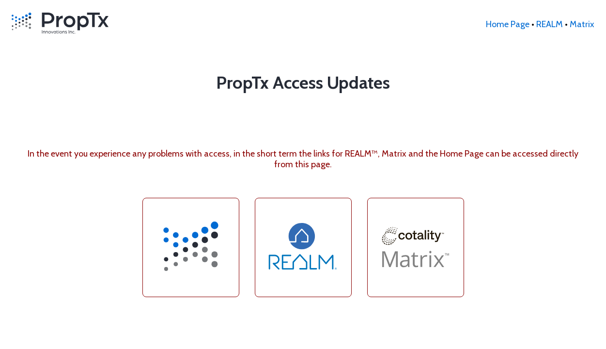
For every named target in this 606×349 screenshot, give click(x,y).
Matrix (582, 24)
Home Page (507, 24)
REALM (549, 24)
